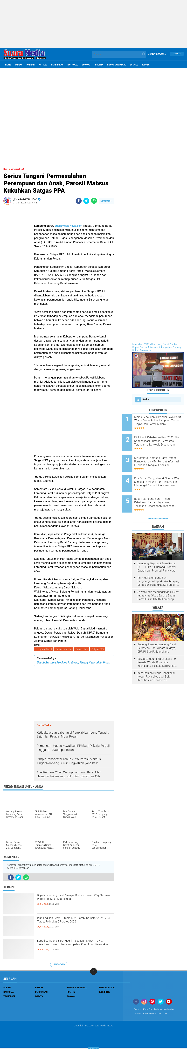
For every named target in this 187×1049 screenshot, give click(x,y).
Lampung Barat (44, 649)
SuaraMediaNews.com (68, 225)
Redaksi (138, 1010)
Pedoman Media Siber (168, 1010)
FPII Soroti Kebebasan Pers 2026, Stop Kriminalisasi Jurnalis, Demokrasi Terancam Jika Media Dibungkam (162, 438)
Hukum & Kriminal (77, 988)
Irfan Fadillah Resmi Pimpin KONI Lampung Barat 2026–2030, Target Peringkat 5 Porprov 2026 (70, 925)
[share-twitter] (86, 201)
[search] (119, 54)
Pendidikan (57, 64)
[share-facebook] (79, 201)
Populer (177, 54)
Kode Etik (149, 1010)
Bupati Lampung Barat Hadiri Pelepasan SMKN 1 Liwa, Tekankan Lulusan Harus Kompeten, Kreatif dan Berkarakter (75, 948)
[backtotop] (93, 972)
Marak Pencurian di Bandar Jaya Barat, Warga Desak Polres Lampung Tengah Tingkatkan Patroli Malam (160, 420)
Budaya (145, 64)
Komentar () (106, 201)
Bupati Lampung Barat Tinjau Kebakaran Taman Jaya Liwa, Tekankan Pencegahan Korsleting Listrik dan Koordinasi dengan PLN (162, 489)
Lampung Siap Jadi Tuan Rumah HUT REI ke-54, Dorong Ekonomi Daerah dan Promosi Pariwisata (157, 551)
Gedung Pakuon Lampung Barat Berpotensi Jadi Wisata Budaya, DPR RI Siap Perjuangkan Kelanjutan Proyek (156, 632)
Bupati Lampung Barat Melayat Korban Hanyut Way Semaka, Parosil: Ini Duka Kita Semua (74, 902)
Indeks (19, 64)
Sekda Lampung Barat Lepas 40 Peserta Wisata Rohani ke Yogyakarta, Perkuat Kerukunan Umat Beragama (156, 646)
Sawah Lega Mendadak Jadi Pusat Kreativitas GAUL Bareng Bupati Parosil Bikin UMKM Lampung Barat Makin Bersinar (158, 579)
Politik (99, 64)
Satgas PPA (100, 649)
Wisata (134, 64)
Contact (138, 1014)
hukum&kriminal (116, 64)
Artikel (43, 64)
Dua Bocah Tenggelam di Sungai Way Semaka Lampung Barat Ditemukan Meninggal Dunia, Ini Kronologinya (160, 472)
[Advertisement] (93, 24)
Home (8, 64)
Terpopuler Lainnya (158, 503)
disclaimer (167, 1014)
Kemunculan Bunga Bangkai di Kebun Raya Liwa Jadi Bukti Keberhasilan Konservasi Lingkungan (156, 660)
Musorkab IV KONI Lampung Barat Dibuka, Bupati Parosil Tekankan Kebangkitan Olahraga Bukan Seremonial (157, 347)
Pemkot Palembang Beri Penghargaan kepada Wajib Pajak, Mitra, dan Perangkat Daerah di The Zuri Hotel (158, 565)
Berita (145, 399)
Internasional (107, 988)
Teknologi (9, 997)
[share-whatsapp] (94, 201)
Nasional (72, 64)
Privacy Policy (152, 1014)
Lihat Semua (59, 965)
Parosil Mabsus (65, 649)
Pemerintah (83, 649)
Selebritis (104, 992)
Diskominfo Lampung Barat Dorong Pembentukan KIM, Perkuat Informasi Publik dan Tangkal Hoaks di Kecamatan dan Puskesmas (162, 455)
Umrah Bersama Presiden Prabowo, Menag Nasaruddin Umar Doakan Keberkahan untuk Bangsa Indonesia (74, 663)
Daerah (30, 64)
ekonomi (86, 64)
